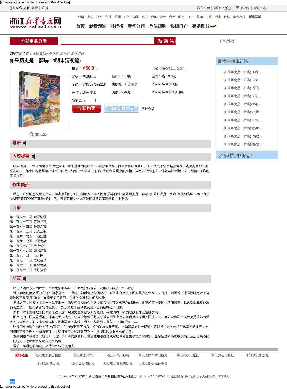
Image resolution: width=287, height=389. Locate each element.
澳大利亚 (239, 17)
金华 (154, 17)
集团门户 (179, 26)
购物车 (242, 8)
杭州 (99, 17)
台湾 (227, 17)
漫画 (81, 53)
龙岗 (199, 17)
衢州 (163, 17)
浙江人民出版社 (118, 355)
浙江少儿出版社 (257, 355)
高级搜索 (228, 41)
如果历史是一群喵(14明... (242, 72)
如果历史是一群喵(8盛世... (243, 128)
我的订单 (203, 8)
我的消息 (223, 8)
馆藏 (81, 17)
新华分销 (136, 26)
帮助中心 (260, 8)
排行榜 (116, 26)
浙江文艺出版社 (222, 355)
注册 (45, 8)
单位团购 (157, 26)
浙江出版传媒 (83, 355)
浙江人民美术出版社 (153, 355)
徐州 (218, 17)
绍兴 (127, 17)
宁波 (108, 17)
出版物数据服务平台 (153, 363)
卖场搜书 (200, 26)
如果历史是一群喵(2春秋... (243, 104)
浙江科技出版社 (188, 355)
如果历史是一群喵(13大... (242, 80)
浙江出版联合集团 (48, 355)
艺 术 (60, 53)
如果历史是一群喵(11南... (242, 120)
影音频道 (97, 26)
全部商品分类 (34, 41)
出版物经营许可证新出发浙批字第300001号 (198, 376)
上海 (90, 17)
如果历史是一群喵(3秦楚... (243, 144)
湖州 (136, 17)
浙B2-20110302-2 (152, 376)
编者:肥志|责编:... (174, 68)
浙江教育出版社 (48, 363)
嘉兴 (145, 17)
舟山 (190, 17)
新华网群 (254, 17)
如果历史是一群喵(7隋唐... (243, 136)
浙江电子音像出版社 (118, 363)
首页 (80, 26)
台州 (172, 17)
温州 (117, 17)
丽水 (181, 17)
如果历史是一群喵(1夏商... (243, 88)
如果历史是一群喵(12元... (242, 96)
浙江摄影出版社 (83, 363)
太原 (209, 17)
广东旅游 (131, 84)
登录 (35, 8)
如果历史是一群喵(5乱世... (243, 112)
